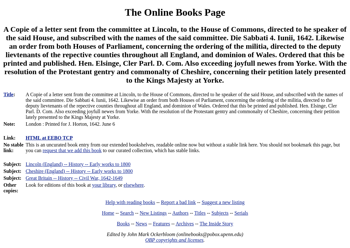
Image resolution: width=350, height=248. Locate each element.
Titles (200, 213)
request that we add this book (72, 150)
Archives (185, 223)
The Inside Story (216, 223)
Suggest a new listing (223, 202)
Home (108, 213)
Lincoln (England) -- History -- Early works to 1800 (77, 164)
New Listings (153, 213)
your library (104, 185)
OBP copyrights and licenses (174, 240)
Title (8, 94)
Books (123, 223)
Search (127, 213)
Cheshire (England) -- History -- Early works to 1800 (79, 171)
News (141, 223)
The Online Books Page (175, 12)
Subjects (220, 213)
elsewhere (134, 185)
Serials (241, 213)
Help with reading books (130, 202)
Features (161, 223)
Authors (180, 213)
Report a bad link (178, 202)
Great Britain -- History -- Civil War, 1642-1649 (73, 178)
